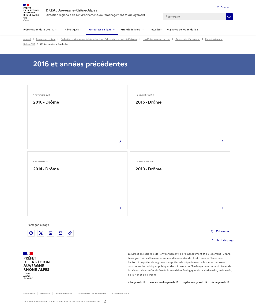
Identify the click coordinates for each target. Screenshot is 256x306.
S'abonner (220, 231)
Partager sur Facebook (31, 233)
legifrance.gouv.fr (193, 282)
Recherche (229, 16)
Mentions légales (63, 293)
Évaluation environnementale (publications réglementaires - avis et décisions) (99, 39)
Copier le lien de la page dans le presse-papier (70, 233)
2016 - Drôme (46, 102)
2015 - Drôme (149, 102)
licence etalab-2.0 (94, 301)
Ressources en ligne (99, 30)
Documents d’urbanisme (187, 39)
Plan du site (29, 293)
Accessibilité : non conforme (92, 293)
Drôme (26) (29, 44)
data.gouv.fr (219, 282)
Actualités (155, 30)
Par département (214, 39)
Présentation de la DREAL (38, 30)
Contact (226, 7)
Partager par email (60, 233)
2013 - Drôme (149, 169)
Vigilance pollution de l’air (182, 30)
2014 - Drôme (46, 169)
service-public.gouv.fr (162, 282)
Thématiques (71, 30)
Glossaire (45, 293)
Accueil (27, 39)
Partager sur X (40, 233)
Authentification (120, 293)
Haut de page (224, 240)
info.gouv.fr (135, 282)
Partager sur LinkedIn (50, 233)
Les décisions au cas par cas (156, 39)
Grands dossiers (130, 30)
